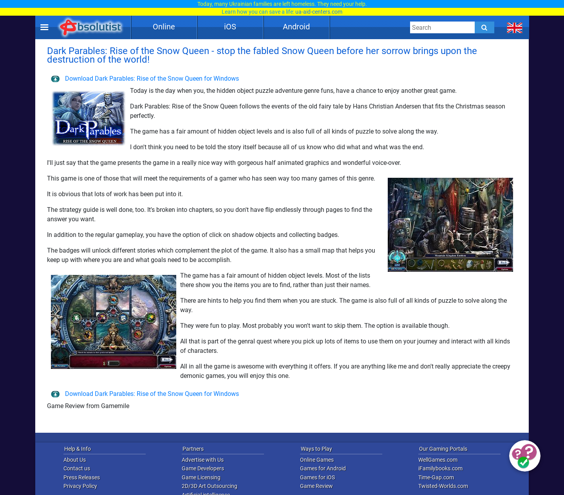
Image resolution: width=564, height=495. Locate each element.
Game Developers (203, 468)
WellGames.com (437, 460)
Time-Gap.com (436, 477)
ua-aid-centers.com (318, 12)
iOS (230, 26)
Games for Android (323, 468)
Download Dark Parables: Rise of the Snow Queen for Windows (145, 78)
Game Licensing (201, 477)
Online (164, 26)
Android (296, 26)
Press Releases (81, 477)
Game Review (316, 486)
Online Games (317, 460)
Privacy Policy (80, 486)
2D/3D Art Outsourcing (209, 486)
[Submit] (484, 27)
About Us (74, 460)
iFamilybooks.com (440, 468)
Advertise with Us (203, 460)
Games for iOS (317, 477)
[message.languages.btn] (515, 27)
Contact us (76, 468)
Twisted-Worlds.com (443, 486)
